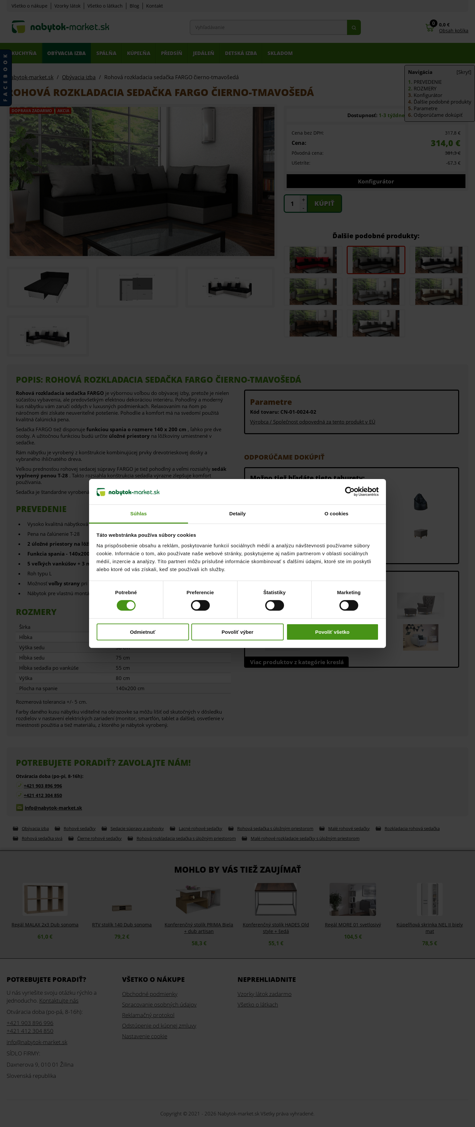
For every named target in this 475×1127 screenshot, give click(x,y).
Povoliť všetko (332, 632)
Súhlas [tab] (138, 513)
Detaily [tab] (237, 513)
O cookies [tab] (337, 513)
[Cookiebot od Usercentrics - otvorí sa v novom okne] (350, 492)
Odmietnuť (142, 632)
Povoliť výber (237, 632)
